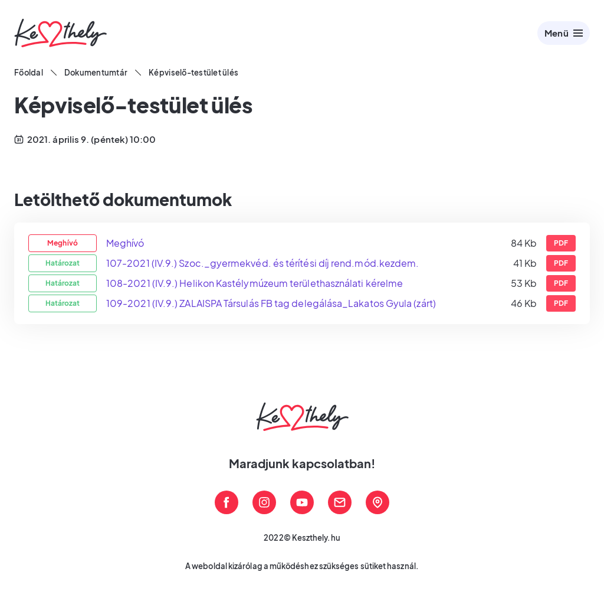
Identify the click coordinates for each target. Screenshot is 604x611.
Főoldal (28, 72)
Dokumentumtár (95, 72)
